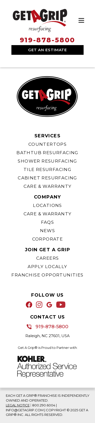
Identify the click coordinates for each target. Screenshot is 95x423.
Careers (47, 258)
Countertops (47, 144)
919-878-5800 (47, 40)
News (47, 230)
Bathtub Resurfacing (47, 152)
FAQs (47, 222)
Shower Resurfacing (47, 161)
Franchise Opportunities (47, 274)
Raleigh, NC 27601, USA (47, 335)
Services (47, 136)
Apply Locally (47, 266)
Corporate (47, 239)
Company (47, 197)
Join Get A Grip (47, 250)
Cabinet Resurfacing (47, 177)
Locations (47, 205)
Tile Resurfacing (47, 169)
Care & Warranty (48, 186)
